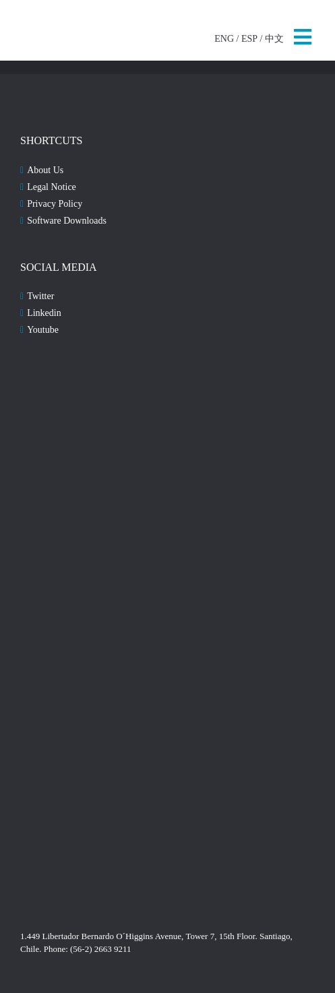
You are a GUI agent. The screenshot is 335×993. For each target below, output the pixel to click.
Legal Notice (51, 187)
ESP (249, 39)
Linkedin (44, 313)
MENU (302, 37)
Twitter (40, 296)
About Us (45, 170)
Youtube (43, 330)
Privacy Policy (54, 204)
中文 (274, 39)
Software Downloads (66, 221)
